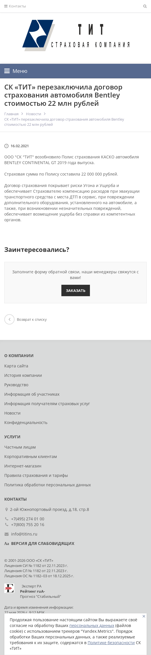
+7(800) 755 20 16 (27, 524)
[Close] (144, 616)
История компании (23, 375)
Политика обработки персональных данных (47, 484)
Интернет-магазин (22, 466)
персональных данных (91, 625)
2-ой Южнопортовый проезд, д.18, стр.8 (50, 509)
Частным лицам (20, 447)
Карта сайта (16, 366)
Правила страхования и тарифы (36, 475)
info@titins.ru (24, 534)
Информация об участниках (31, 394)
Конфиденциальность (25, 422)
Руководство (16, 384)
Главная (11, 113)
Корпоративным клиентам (30, 456)
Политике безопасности (111, 642)
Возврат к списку (25, 319)
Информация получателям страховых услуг (47, 403)
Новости (33, 113)
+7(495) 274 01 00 (27, 518)
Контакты (15, 6)
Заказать (75, 290)
